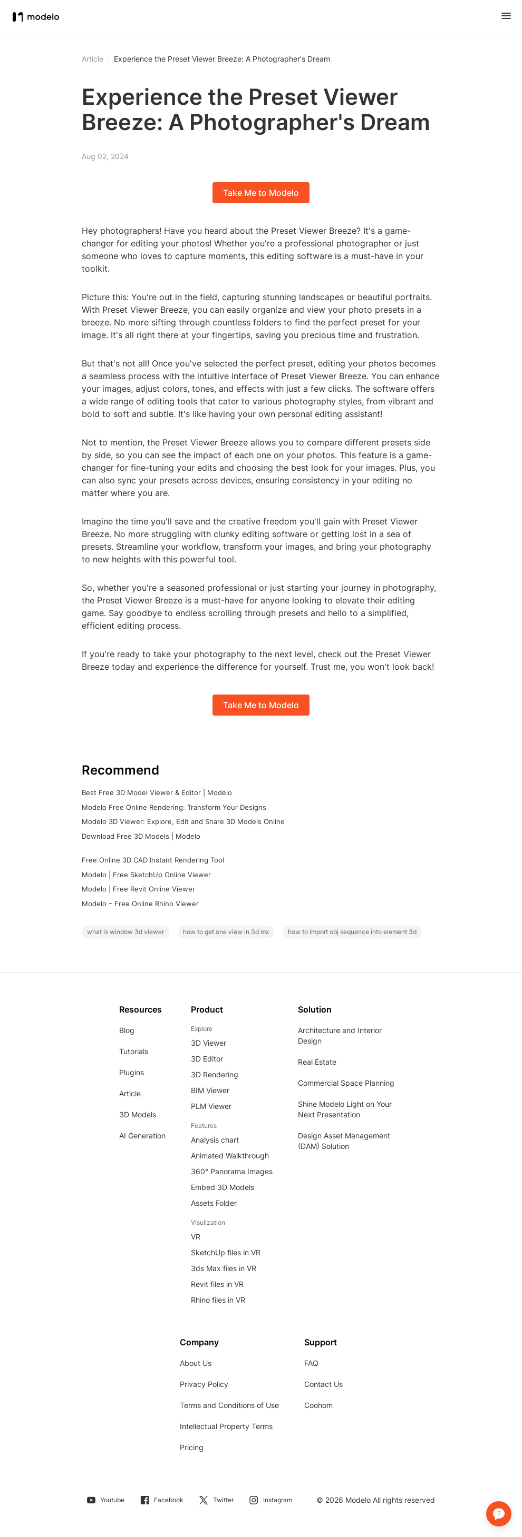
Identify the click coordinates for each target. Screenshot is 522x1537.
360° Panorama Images (232, 1171)
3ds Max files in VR (223, 1268)
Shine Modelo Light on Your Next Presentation (345, 1109)
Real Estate (317, 1061)
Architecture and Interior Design (340, 1035)
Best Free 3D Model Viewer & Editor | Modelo (157, 792)
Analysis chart (215, 1139)
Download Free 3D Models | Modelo (141, 836)
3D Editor (207, 1058)
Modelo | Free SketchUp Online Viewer (146, 874)
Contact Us (323, 1384)
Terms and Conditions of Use (229, 1405)
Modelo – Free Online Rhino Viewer (140, 903)
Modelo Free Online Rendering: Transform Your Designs (174, 807)
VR (195, 1236)
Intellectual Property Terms (226, 1426)
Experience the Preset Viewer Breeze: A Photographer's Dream (222, 59)
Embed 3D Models (222, 1187)
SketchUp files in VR (225, 1252)
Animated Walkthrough (230, 1155)
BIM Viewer (210, 1090)
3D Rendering (214, 1074)
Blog (126, 1030)
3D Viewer (208, 1042)
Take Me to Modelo (261, 192)
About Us (195, 1362)
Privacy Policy (204, 1384)
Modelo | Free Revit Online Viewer (138, 889)
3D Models (137, 1114)
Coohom (318, 1405)
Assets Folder (214, 1202)
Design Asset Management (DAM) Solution (344, 1141)
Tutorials (133, 1051)
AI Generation (142, 1135)
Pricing (192, 1447)
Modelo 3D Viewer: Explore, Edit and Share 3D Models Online (183, 821)
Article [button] (92, 59)
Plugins (131, 1072)
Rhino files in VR (218, 1299)
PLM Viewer (211, 1106)
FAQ (311, 1362)
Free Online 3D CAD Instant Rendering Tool (153, 860)
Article (130, 1093)
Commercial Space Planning (346, 1082)
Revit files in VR (217, 1284)
